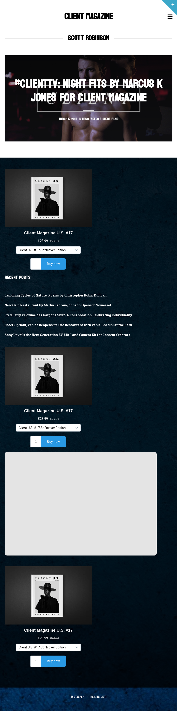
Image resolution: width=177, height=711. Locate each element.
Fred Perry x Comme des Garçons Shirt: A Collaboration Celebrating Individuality (68, 315)
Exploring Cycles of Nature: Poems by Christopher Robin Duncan (55, 295)
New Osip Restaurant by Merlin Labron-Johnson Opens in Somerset (58, 305)
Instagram (77, 697)
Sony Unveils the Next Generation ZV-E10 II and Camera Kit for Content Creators (67, 335)
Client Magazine (88, 16)
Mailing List (98, 697)
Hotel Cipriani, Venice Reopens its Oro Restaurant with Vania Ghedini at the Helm (68, 325)
